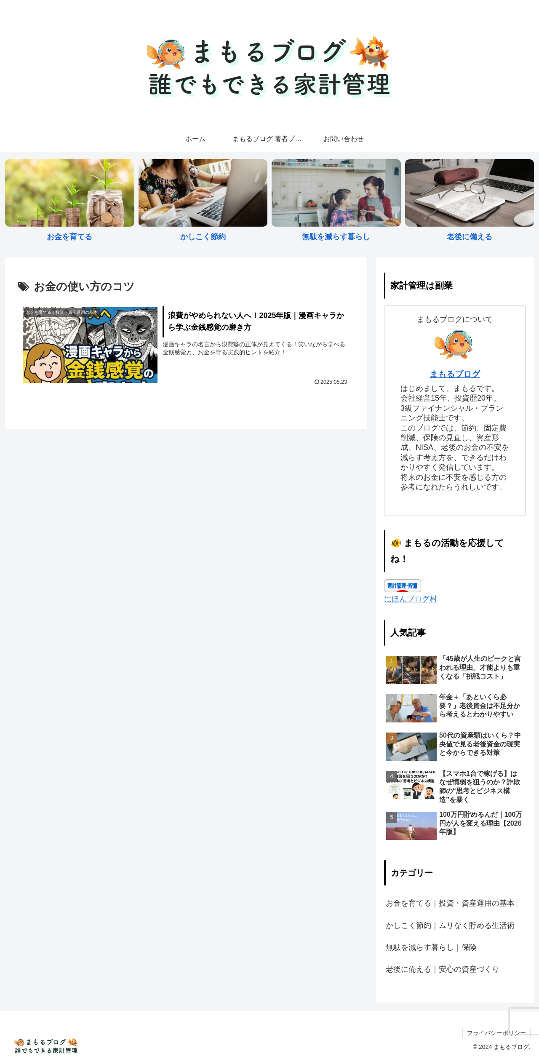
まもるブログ (455, 374)
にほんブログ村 (410, 599)
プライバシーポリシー (496, 1033)
